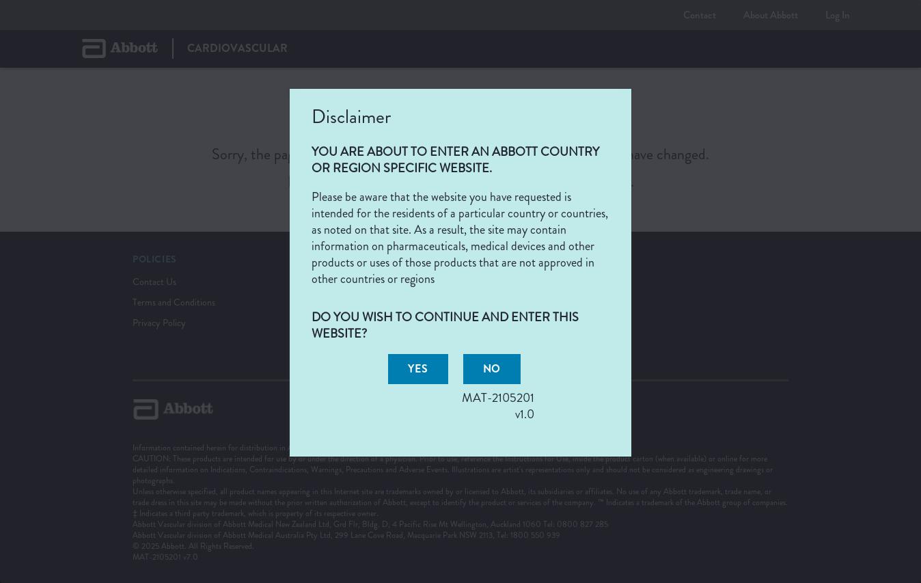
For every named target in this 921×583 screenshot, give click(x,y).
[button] (418, 369)
